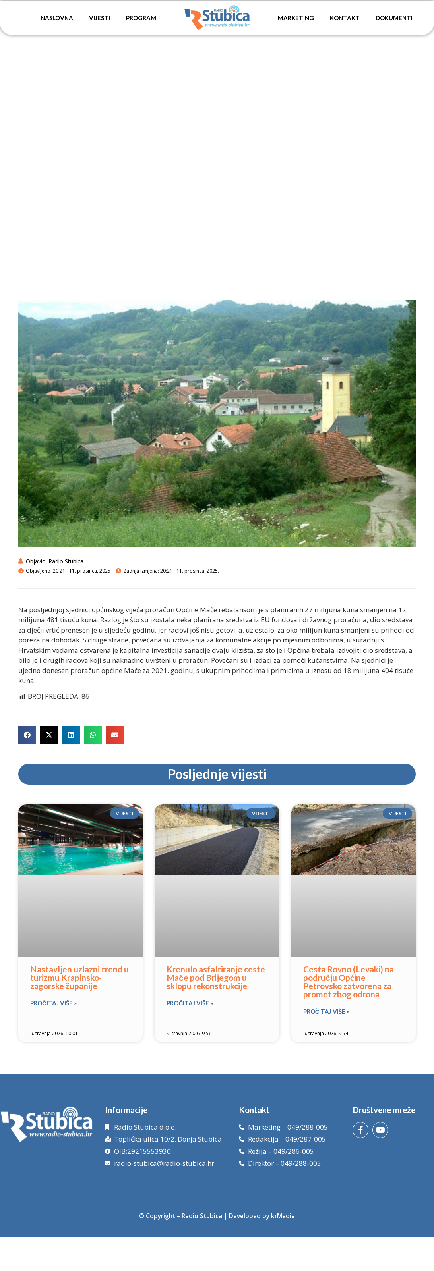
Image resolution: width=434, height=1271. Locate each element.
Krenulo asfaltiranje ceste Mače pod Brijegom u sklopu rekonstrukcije (216, 977)
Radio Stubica (202, 1216)
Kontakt (345, 17)
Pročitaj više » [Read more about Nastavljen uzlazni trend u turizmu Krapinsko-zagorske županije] (53, 1003)
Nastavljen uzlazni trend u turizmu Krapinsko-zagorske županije (79, 977)
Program (141, 17)
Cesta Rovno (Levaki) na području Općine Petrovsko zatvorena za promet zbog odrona (348, 981)
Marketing (296, 17)
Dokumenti (394, 17)
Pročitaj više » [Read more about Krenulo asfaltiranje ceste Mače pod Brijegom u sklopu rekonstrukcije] (190, 1003)
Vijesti (99, 17)
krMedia (283, 1216)
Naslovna (57, 17)
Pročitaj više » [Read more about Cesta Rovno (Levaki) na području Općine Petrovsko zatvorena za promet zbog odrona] (326, 1011)
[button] (27, 735)
